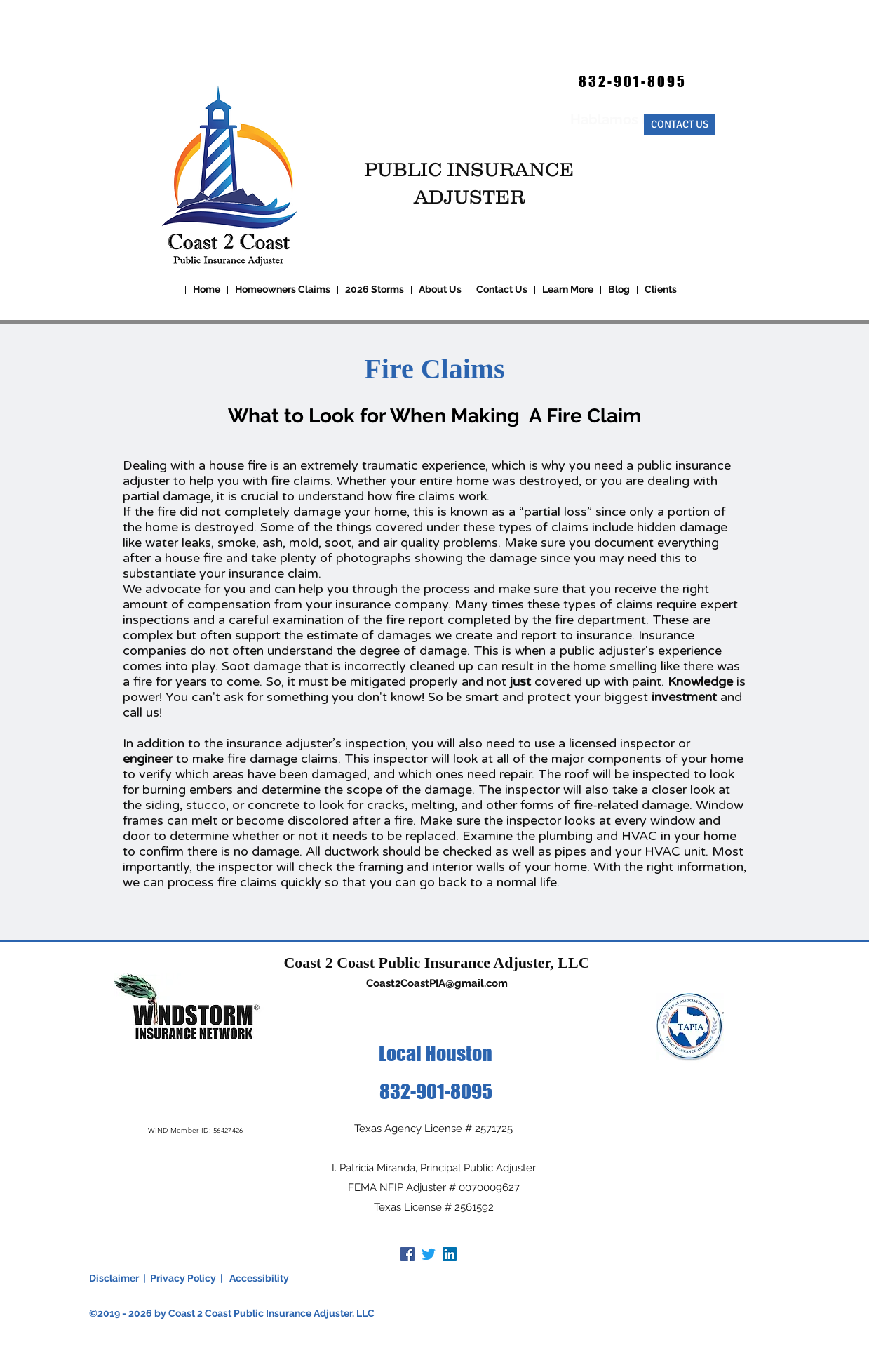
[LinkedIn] (450, 1254)
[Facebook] (407, 1254)
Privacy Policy (183, 1278)
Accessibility (259, 1278)
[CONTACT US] (679, 124)
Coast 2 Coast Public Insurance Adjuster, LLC (436, 962)
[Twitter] (429, 1254)
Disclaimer (114, 1278)
